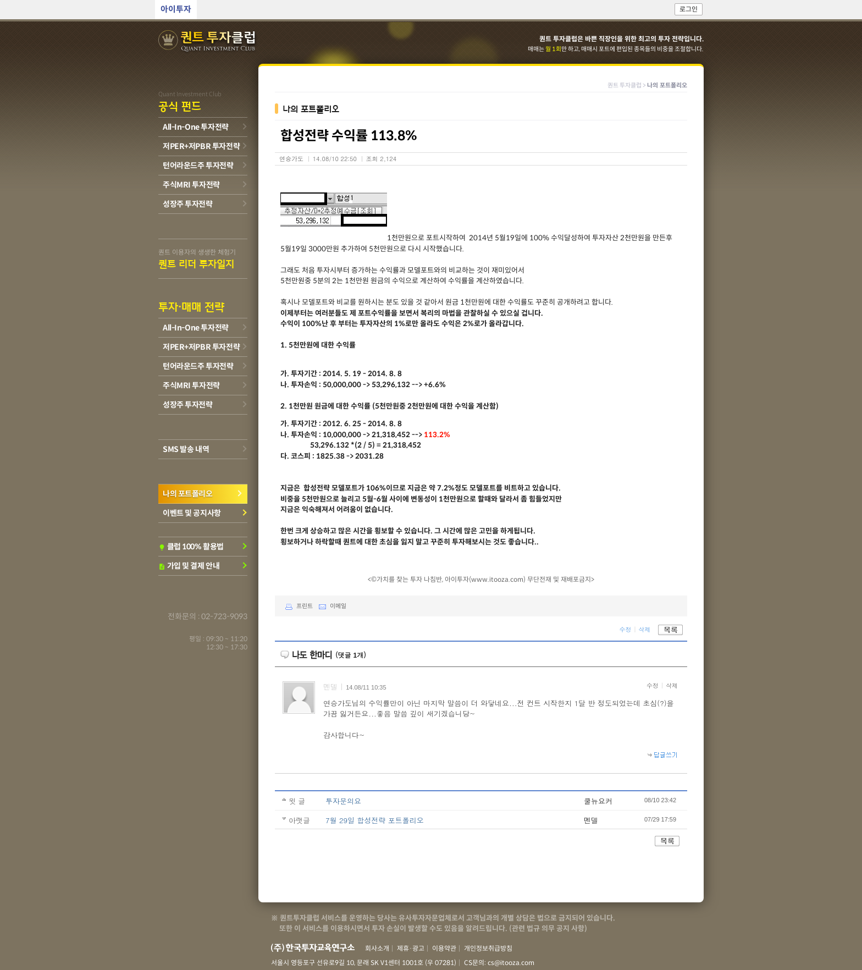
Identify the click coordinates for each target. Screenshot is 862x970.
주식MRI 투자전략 (191, 185)
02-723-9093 (224, 616)
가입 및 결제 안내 (188, 566)
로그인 (688, 9)
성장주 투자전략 (188, 204)
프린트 (296, 606)
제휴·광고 (410, 948)
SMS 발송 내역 (186, 449)
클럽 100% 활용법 (191, 547)
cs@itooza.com (511, 962)
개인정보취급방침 (488, 948)
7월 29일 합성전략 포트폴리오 (374, 820)
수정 (625, 629)
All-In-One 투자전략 (196, 127)
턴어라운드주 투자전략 (198, 165)
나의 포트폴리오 (188, 494)
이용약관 (444, 948)
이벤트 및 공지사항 (192, 513)
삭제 (644, 629)
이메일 (330, 606)
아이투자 (176, 9)
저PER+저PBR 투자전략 (201, 146)
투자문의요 (343, 801)
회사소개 (377, 948)
